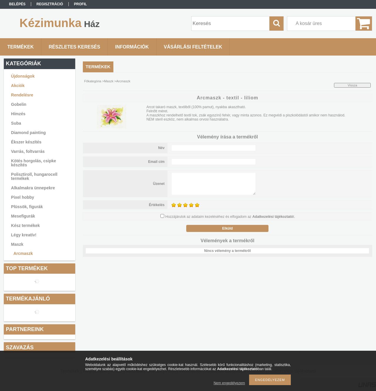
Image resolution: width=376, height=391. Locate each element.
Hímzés (18, 113)
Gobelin (18, 104)
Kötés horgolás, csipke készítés (33, 162)
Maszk (17, 244)
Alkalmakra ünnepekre (33, 188)
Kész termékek (25, 225)
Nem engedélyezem (229, 383)
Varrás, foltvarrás (28, 151)
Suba (16, 123)
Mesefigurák (23, 216)
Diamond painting (28, 132)
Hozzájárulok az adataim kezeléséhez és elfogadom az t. (230, 217)
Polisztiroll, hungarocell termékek (34, 176)
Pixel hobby (22, 197)
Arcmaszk (23, 253)
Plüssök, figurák (27, 206)
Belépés (17, 4)
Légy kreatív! (23, 235)
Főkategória (92, 81)
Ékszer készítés (26, 142)
